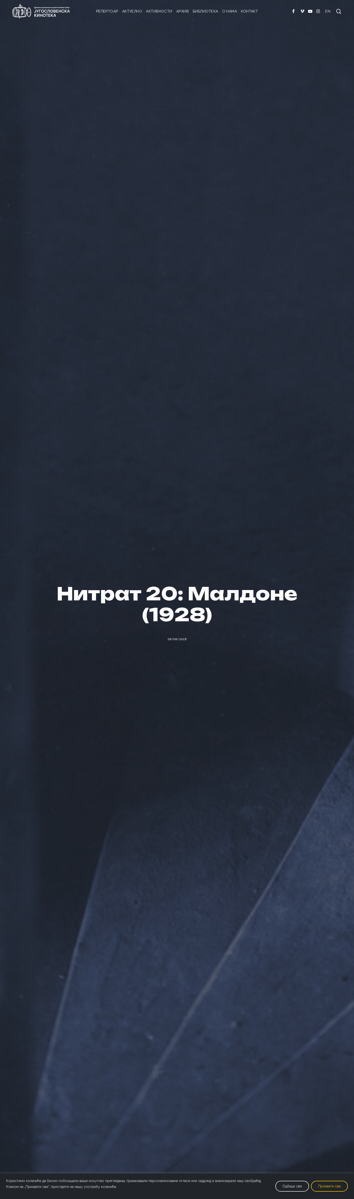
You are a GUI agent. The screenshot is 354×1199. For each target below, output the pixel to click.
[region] (177, 1186)
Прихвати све (329, 1186)
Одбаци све (292, 1186)
